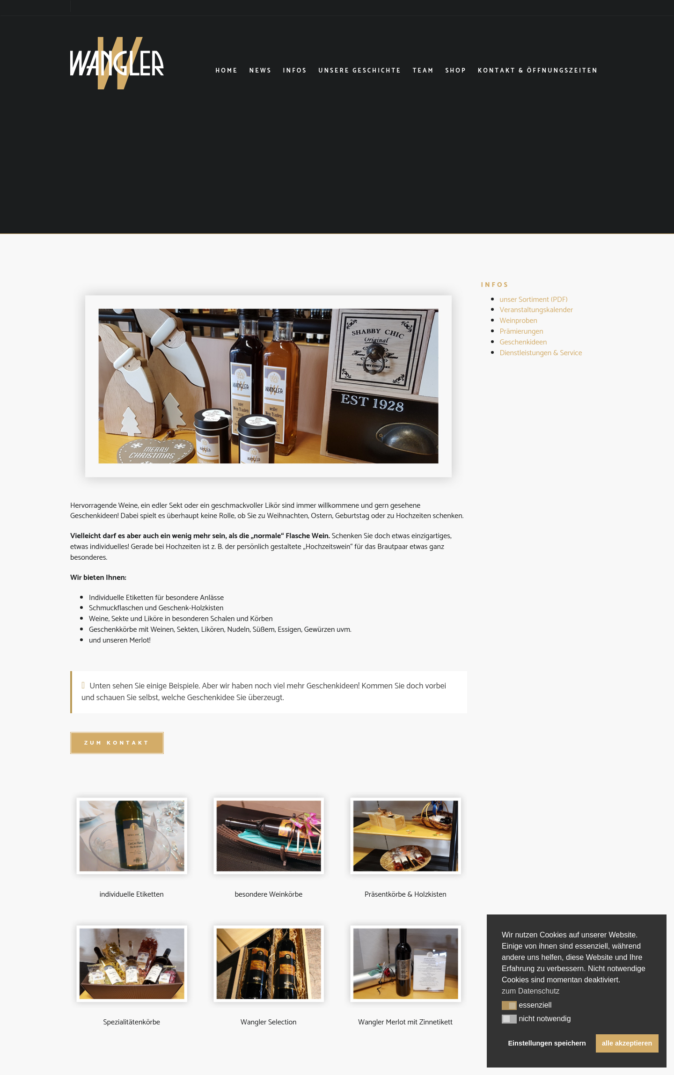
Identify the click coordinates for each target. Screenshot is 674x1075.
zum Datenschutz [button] (531, 991)
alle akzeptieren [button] (627, 1043)
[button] (509, 1005)
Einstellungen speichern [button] (547, 1043)
